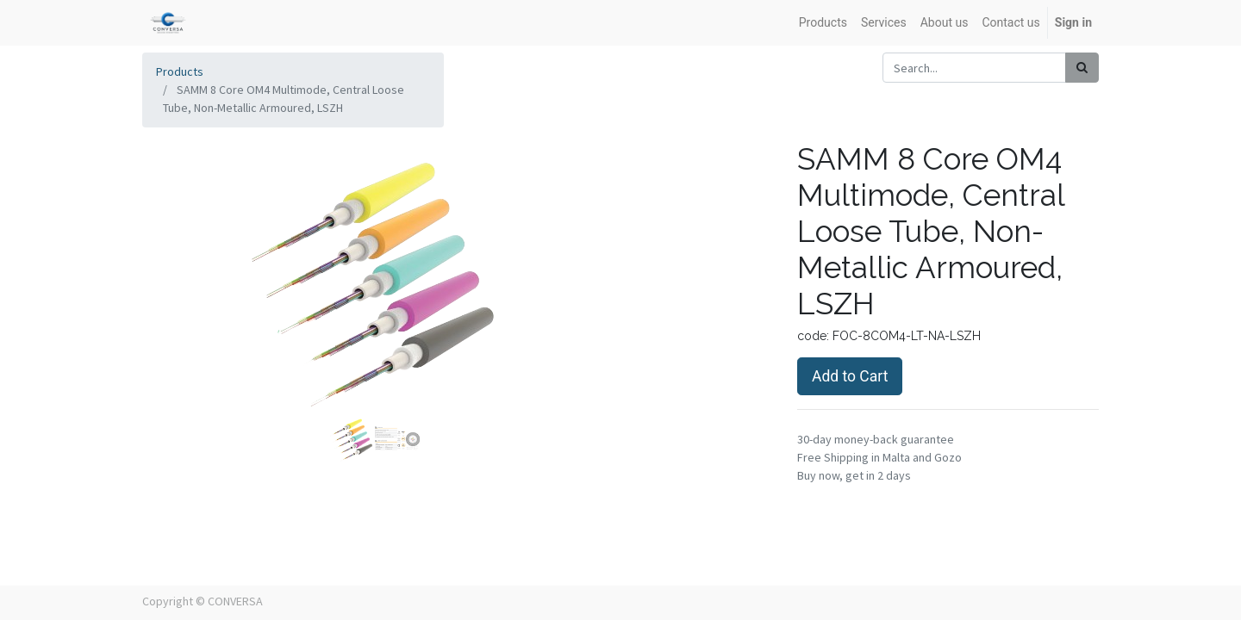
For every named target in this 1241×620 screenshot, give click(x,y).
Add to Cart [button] (850, 376)
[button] (177, 313)
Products (179, 71)
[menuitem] (823, 23)
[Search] (1082, 68)
